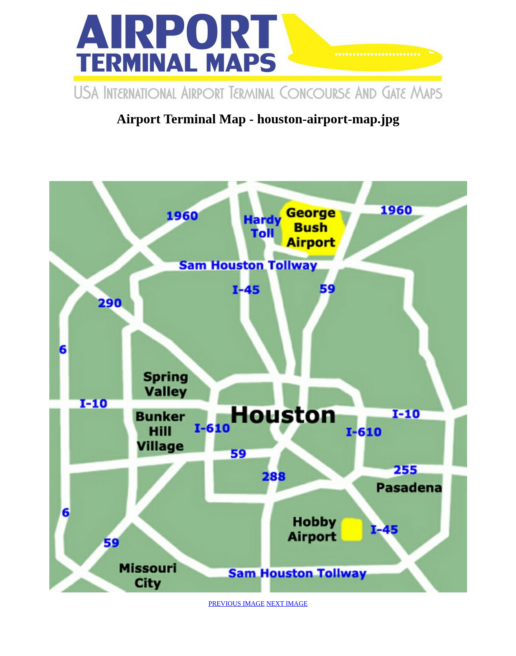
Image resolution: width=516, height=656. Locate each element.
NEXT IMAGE (287, 603)
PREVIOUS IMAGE (236, 603)
